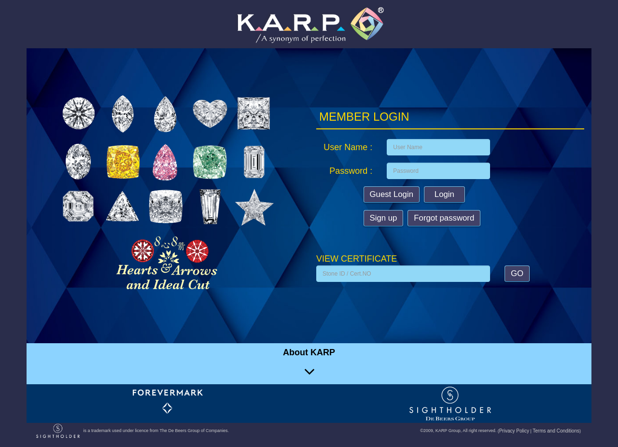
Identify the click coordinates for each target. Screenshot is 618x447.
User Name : (347, 147)
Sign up (383, 218)
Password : (350, 171)
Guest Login (392, 194)
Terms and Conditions (556, 430)
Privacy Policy (514, 430)
